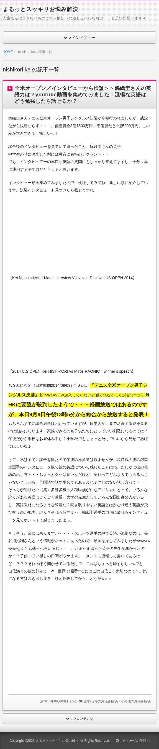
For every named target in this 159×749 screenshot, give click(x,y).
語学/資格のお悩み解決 (101, 701)
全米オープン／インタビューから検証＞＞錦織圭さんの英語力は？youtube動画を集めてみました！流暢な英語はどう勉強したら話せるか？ (83, 95)
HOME (8, 52)
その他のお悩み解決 (136, 701)
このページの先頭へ (132, 741)
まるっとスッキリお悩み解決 (40, 9)
